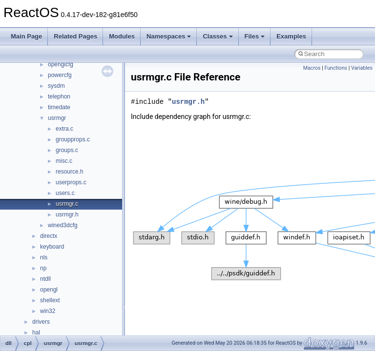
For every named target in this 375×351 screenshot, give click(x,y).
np (43, 268)
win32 (47, 311)
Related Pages (75, 36)
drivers (41, 321)
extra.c (64, 128)
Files (255, 36)
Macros (312, 68)
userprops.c (71, 182)
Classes (217, 36)
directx (48, 236)
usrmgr (57, 118)
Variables (362, 68)
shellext (50, 300)
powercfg (60, 75)
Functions (335, 68)
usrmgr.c (67, 203)
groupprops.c (73, 139)
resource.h (69, 171)
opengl (49, 289)
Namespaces (168, 36)
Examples (291, 36)
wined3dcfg (63, 225)
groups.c (67, 150)
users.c (65, 193)
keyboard (52, 246)
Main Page (26, 36)
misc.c (64, 160)
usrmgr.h (67, 214)
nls (43, 257)
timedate (59, 107)
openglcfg (60, 64)
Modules (122, 36)
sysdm (56, 85)
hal (36, 332)
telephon (59, 96)
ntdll (45, 278)
